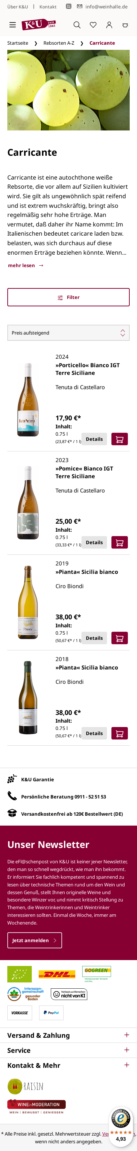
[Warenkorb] (125, 24)
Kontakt (48, 7)
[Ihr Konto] (109, 24)
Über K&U (17, 7)
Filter (69, 297)
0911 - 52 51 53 (90, 796)
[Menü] (13, 24)
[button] (68, 1035)
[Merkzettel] (93, 24)
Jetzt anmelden (34, 940)
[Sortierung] (68, 333)
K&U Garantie (37, 779)
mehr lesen (25, 265)
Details (94, 439)
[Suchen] (77, 24)
